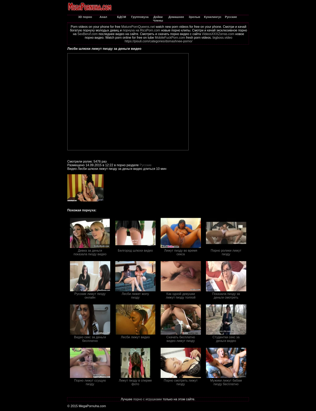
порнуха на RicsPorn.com (141, 30)
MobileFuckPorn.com (170, 37)
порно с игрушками (147, 399)
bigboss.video (222, 37)
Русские (146, 165)
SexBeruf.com (87, 34)
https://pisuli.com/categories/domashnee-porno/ (158, 41)
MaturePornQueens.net (138, 26)
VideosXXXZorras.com (218, 34)
